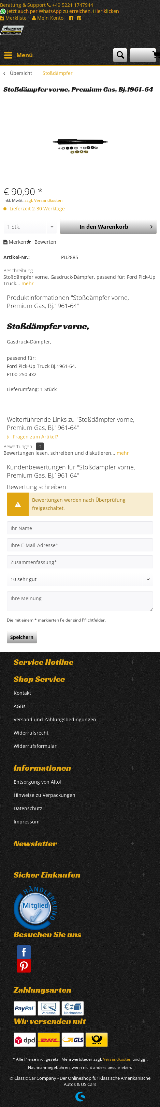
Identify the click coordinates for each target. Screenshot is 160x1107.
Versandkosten (117, 1059)
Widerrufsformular (35, 746)
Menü (18, 54)
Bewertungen (17, 446)
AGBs (20, 706)
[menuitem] (18, 55)
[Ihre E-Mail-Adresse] (80, 545)
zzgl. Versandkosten (43, 200)
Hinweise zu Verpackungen (44, 795)
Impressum (27, 821)
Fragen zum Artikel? (32, 436)
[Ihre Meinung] (80, 601)
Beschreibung (18, 270)
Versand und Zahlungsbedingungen (55, 719)
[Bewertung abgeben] (80, 579)
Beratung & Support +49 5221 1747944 (46, 5)
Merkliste (13, 18)
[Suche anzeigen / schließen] (120, 55)
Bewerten (41, 242)
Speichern (21, 637)
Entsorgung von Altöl (37, 782)
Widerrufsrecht (31, 732)
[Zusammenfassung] (80, 562)
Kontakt (22, 693)
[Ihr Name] (80, 528)
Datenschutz (28, 808)
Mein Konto (47, 18)
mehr (27, 283)
